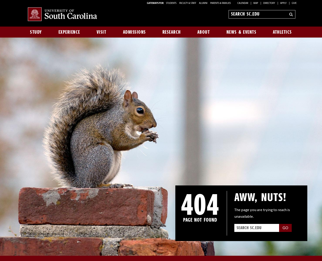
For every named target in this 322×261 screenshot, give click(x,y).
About (203, 32)
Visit (101, 32)
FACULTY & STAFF (187, 3)
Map (255, 3)
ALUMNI (203, 3)
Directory (269, 3)
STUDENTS (171, 3)
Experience (69, 32)
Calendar (242, 3)
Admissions (134, 32)
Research (171, 32)
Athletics (282, 32)
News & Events (242, 32)
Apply (283, 3)
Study (36, 32)
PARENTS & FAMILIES (220, 3)
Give (294, 3)
